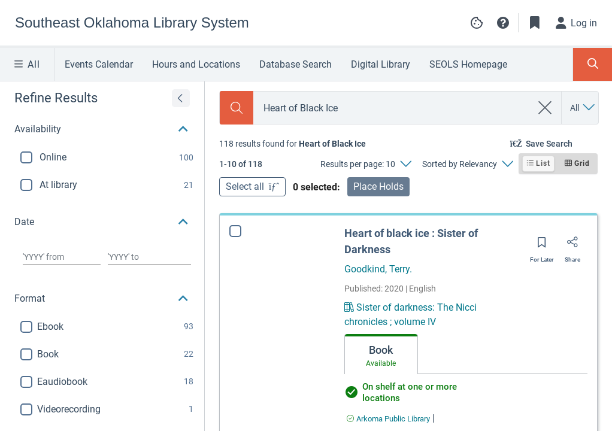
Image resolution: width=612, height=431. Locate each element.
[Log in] (576, 23)
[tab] (381, 354)
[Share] (572, 246)
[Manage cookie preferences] (476, 23)
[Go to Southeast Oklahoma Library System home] (132, 22)
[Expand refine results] (181, 98)
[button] (503, 23)
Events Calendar (99, 64)
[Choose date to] (149, 257)
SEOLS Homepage (468, 64)
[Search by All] (583, 108)
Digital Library (380, 64)
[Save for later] (542, 246)
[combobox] (392, 108)
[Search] (236, 108)
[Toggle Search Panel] (592, 64)
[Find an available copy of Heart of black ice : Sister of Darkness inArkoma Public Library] (388, 418)
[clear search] (545, 108)
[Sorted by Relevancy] (467, 164)
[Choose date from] (62, 257)
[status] (292, 143)
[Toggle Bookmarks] (535, 23)
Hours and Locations (196, 64)
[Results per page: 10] (365, 164)
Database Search (295, 64)
